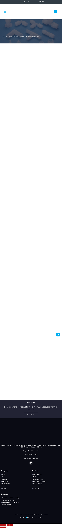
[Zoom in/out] (11, 525)
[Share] (4, 525)
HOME (4, 36)
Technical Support (12, 36)
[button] (5, 12)
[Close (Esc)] (1, 525)
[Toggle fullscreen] (8, 525)
